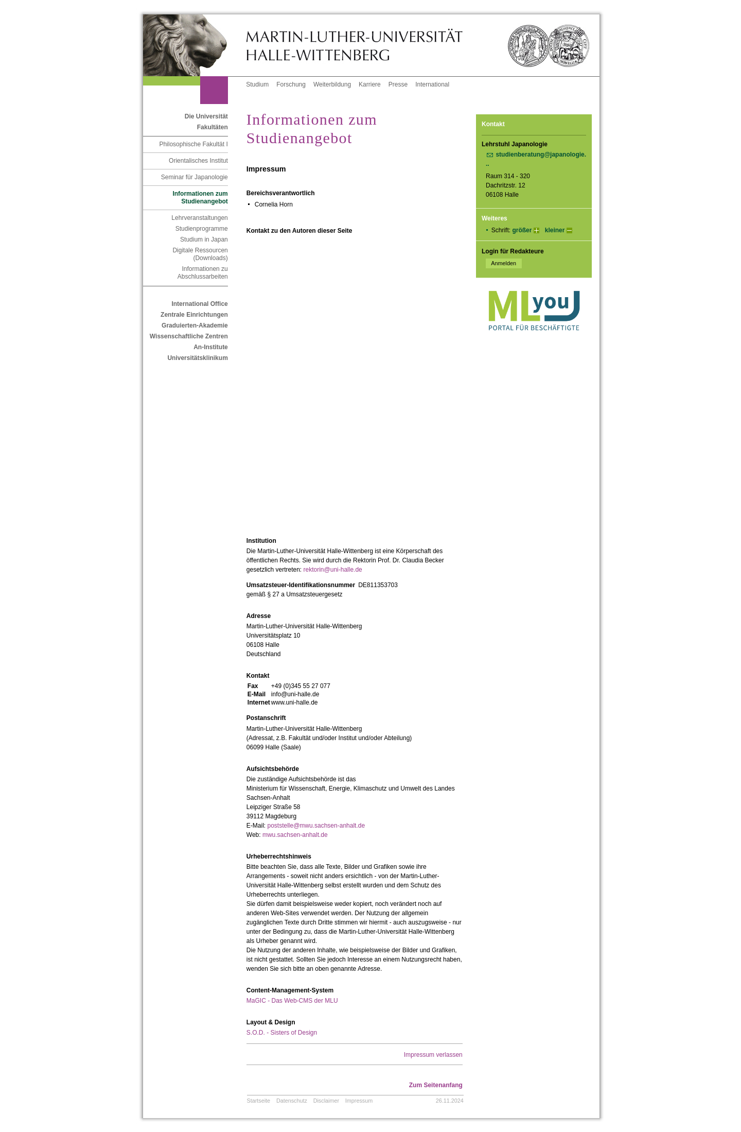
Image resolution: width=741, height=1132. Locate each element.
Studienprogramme (201, 228)
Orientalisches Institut (198, 160)
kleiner (555, 230)
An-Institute (210, 347)
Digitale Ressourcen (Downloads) (199, 254)
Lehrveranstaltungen (199, 217)
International (432, 84)
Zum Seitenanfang (436, 1085)
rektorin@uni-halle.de (333, 569)
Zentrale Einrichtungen (194, 314)
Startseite (259, 1100)
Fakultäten (212, 127)
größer (522, 230)
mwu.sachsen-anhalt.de (295, 834)
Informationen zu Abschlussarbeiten (203, 272)
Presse (398, 84)
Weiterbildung (332, 84)
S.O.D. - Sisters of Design (281, 1032)
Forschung (291, 84)
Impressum (359, 1100)
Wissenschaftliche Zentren (189, 336)
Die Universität (206, 116)
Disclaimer (326, 1100)
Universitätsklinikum (197, 358)
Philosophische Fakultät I (193, 144)
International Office (199, 303)
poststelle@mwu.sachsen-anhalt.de (316, 825)
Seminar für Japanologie (194, 177)
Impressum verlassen (433, 1054)
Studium (257, 84)
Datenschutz (291, 1100)
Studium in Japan (204, 239)
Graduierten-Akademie (195, 325)
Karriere (370, 84)
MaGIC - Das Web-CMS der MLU (292, 1000)
